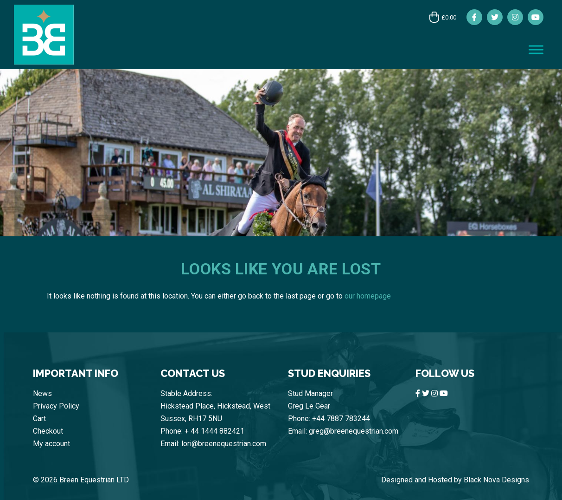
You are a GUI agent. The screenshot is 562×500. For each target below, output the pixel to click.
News (42, 393)
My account (51, 443)
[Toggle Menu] (536, 49)
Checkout (48, 431)
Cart (39, 418)
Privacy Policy (56, 406)
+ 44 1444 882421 (214, 431)
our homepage (368, 296)
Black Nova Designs (496, 479)
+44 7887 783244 (341, 418)
